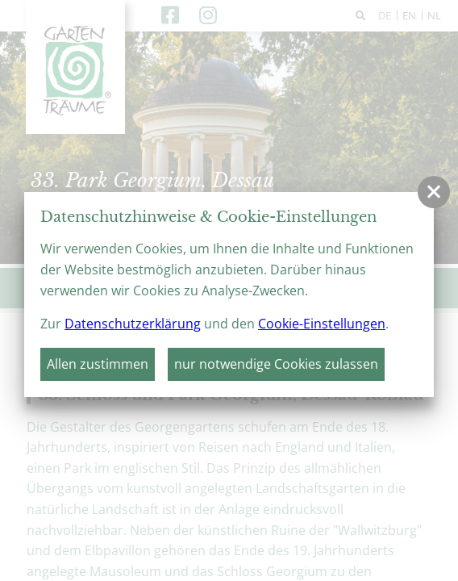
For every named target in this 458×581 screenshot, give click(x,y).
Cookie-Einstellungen (321, 323)
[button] (434, 192)
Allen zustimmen (97, 364)
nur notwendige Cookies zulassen (276, 364)
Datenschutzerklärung (133, 323)
